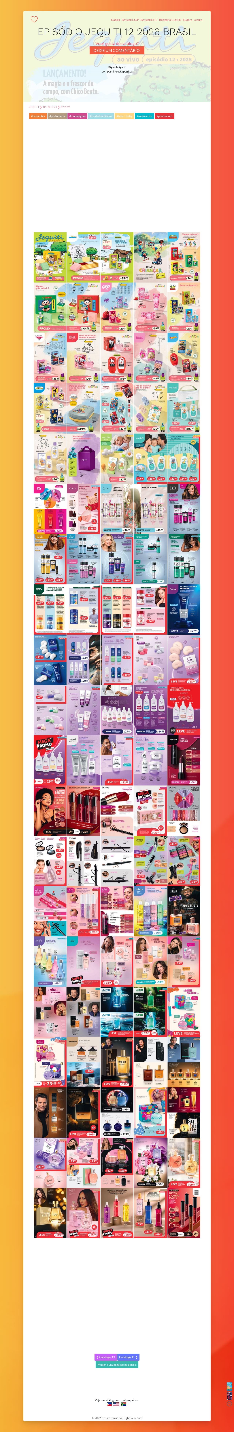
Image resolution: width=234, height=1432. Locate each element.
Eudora (187, 19)
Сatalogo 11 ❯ (128, 1357)
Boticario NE (149, 19)
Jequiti (198, 19)
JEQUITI (34, 106)
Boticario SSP (130, 19)
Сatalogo (50, 106)
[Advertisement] (117, 175)
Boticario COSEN (170, 19)
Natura (115, 19)
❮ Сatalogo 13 (105, 1357)
